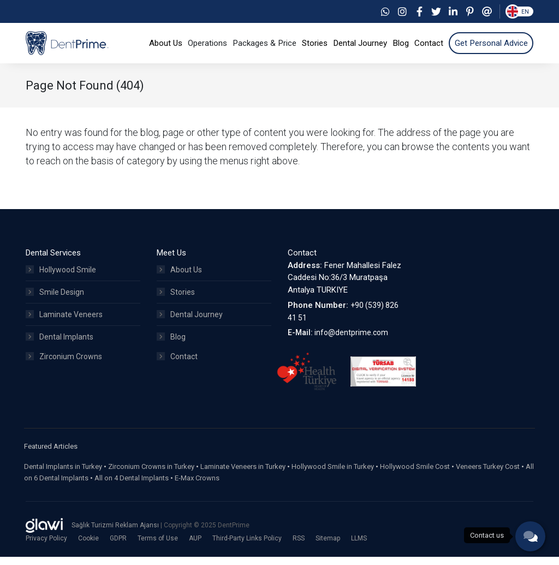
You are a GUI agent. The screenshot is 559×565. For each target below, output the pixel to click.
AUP (195, 546)
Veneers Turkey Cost (488, 475)
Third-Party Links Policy (247, 546)
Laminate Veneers (64, 323)
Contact (177, 368)
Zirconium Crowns (64, 368)
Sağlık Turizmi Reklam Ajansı (116, 534)
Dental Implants (59, 345)
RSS (299, 546)
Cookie (88, 546)
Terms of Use (158, 546)
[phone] (530, 536)
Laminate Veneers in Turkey (243, 475)
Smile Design (55, 300)
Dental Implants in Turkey (63, 475)
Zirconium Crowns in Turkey (151, 475)
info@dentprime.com (351, 341)
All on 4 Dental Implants (131, 487)
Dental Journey (190, 323)
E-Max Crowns (197, 487)
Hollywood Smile (61, 278)
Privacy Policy (46, 546)
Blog (171, 345)
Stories (176, 300)
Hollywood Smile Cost (415, 475)
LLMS (359, 546)
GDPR (118, 546)
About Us (179, 278)
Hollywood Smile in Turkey (333, 475)
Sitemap (328, 546)
